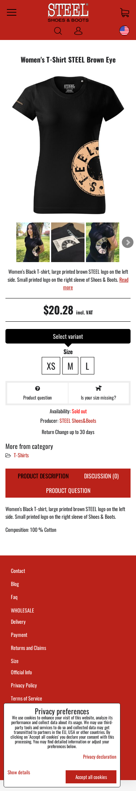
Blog (15, 583)
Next (127, 242)
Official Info (21, 672)
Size (15, 660)
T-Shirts (21, 455)
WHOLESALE (22, 610)
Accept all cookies (91, 776)
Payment (19, 634)
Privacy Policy (24, 685)
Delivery (18, 621)
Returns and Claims (28, 647)
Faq (14, 597)
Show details (19, 772)
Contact (18, 570)
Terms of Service (26, 698)
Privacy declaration (99, 756)
